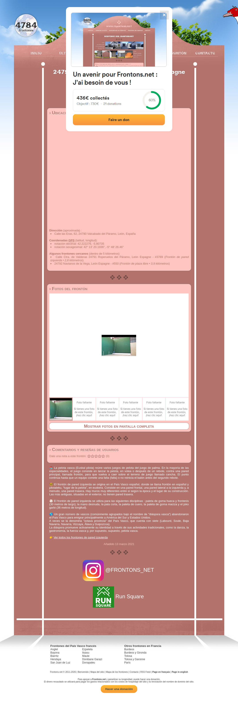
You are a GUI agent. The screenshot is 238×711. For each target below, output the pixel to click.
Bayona (55, 652)
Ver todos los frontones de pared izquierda (81, 537)
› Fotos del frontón (68, 288)
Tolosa (128, 656)
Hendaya (55, 659)
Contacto (203, 53)
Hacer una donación (119, 689)
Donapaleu (88, 662)
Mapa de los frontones (117, 672)
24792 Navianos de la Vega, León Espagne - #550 (86, 263)
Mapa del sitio (97, 672)
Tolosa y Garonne (134, 659)
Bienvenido (83, 672)
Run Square (119, 596)
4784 (26, 24)
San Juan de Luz (60, 662)
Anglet (54, 649)
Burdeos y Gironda (135, 652)
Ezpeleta (87, 649)
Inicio (36, 53)
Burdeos (129, 649)
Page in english (180, 672)
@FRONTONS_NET (119, 570)
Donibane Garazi (92, 659)
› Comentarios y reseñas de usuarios (84, 449)
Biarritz (54, 656)
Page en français (161, 672)
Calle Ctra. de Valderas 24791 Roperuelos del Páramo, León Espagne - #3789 (109, 257)
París (127, 662)
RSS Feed (145, 672)
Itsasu (85, 652)
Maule (85, 656)
